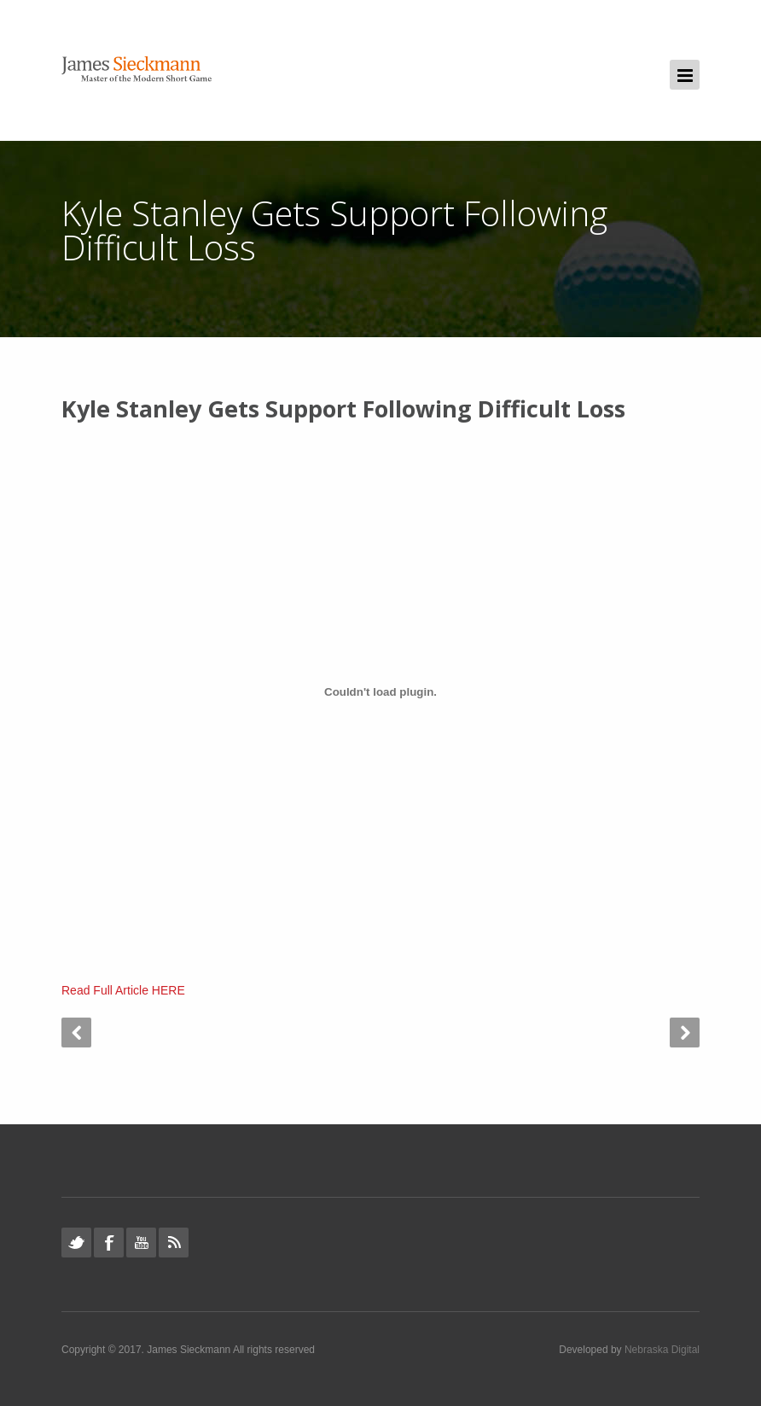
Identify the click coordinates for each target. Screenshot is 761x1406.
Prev (76, 1032)
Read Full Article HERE (123, 990)
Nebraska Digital (662, 1350)
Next (685, 1032)
